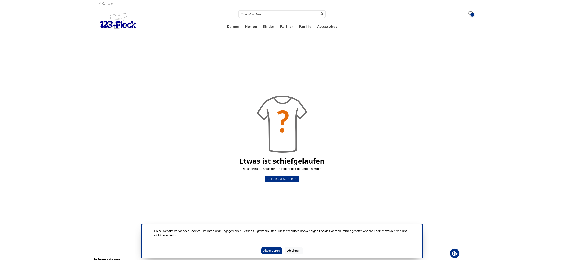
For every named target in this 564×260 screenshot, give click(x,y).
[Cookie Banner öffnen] (455, 253)
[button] (233, 26)
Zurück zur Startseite (282, 179)
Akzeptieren (271, 251)
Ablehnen (294, 251)
